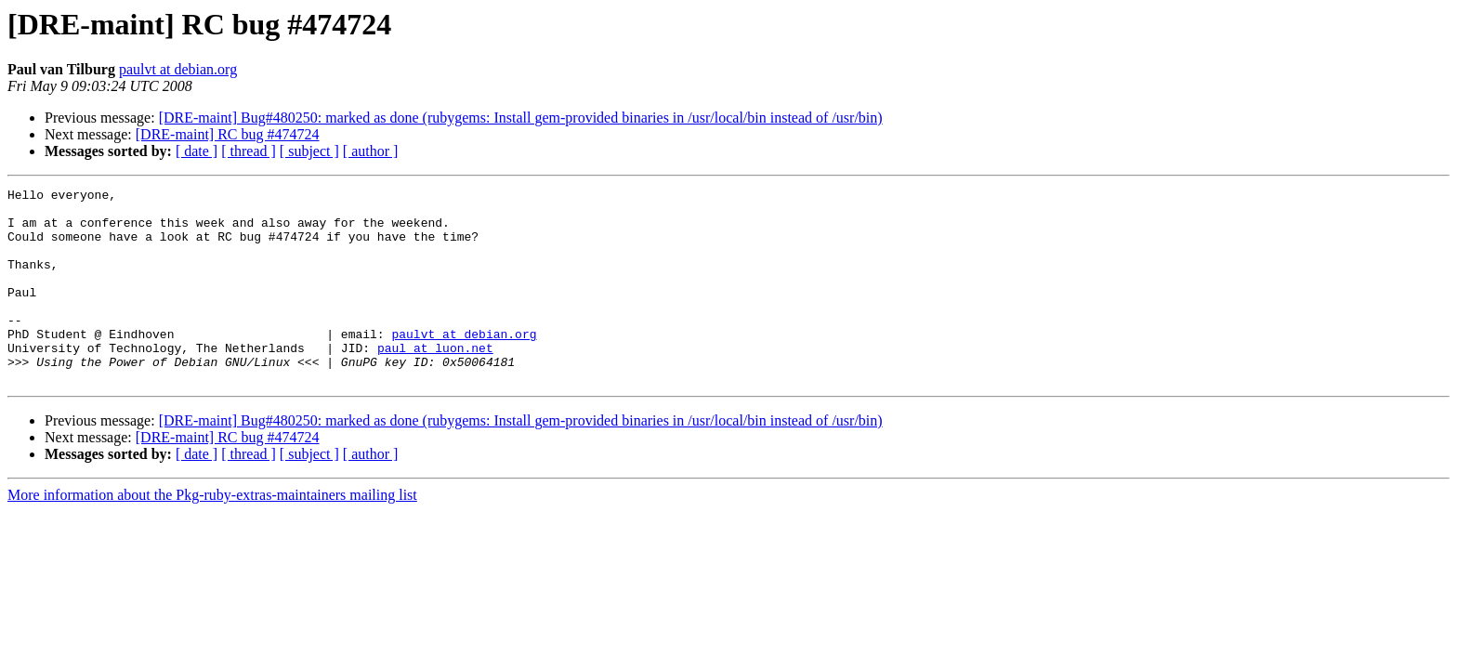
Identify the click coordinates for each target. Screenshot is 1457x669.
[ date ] (196, 151)
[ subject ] (309, 151)
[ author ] (371, 151)
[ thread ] (248, 151)
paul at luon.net (435, 381)
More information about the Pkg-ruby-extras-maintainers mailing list (212, 534)
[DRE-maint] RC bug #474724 (228, 134)
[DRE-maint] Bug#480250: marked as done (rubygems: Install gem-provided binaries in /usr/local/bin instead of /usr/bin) (521, 117)
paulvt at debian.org (178, 69)
